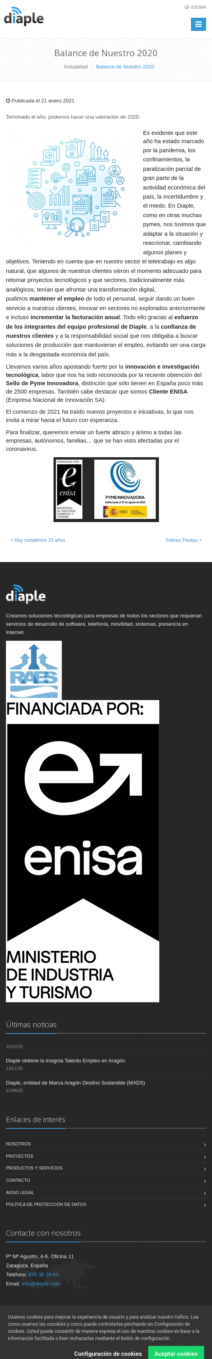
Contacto (18, 1180)
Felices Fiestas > (184, 540)
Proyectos (19, 1156)
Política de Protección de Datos (46, 1204)
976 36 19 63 (43, 1275)
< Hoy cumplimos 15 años (37, 540)
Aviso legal (20, 1192)
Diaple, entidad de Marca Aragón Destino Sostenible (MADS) (75, 1083)
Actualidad (76, 67)
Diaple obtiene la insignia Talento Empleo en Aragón (65, 1061)
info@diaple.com (41, 1284)
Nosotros (18, 1143)
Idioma (198, 7)
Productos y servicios (34, 1168)
